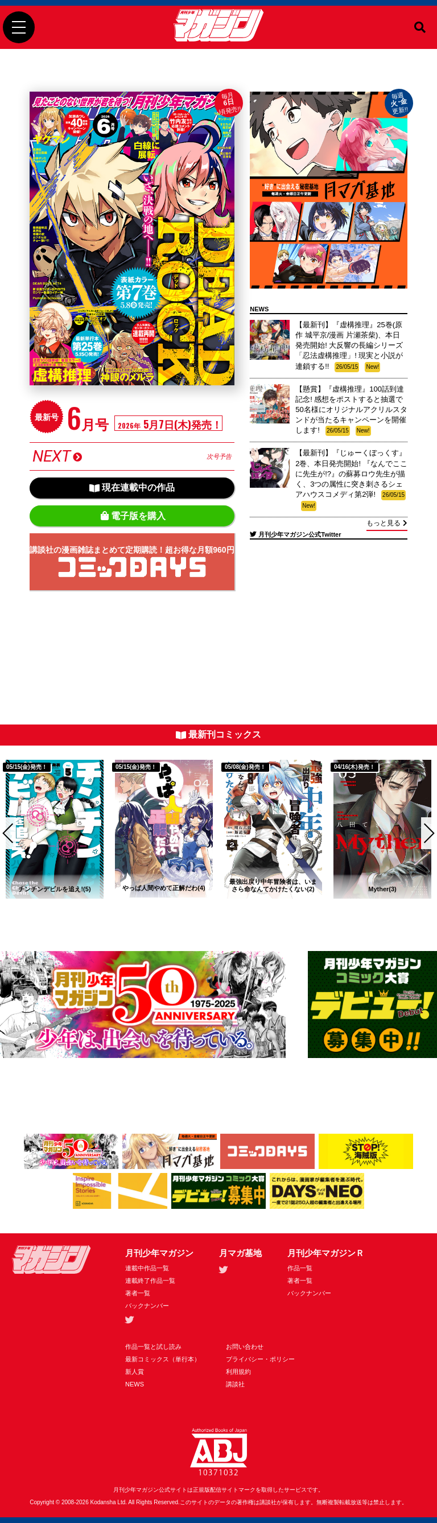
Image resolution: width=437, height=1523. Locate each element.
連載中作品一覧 (147, 1268)
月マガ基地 (240, 1253)
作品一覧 (299, 1268)
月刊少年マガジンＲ (325, 1253)
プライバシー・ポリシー (260, 1359)
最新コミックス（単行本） (162, 1359)
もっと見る (386, 523)
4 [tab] (127, 914)
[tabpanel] (55, 829)
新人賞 (134, 1371)
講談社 (235, 1384)
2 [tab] (82, 914)
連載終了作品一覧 (150, 1280)
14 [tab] (355, 914)
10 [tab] (264, 914)
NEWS (134, 1384)
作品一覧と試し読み (153, 1346)
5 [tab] (150, 914)
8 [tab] (218, 914)
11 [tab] (286, 914)
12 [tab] (309, 914)
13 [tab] (332, 914)
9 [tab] (241, 914)
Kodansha (103, 1502)
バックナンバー (147, 1305)
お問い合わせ (244, 1346)
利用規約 (238, 1371)
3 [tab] (104, 914)
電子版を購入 (133, 516)
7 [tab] (195, 914)
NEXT (131, 456)
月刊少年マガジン (159, 1253)
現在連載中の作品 (132, 488)
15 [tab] (378, 914)
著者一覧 (137, 1293)
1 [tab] (59, 914)
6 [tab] (173, 914)
